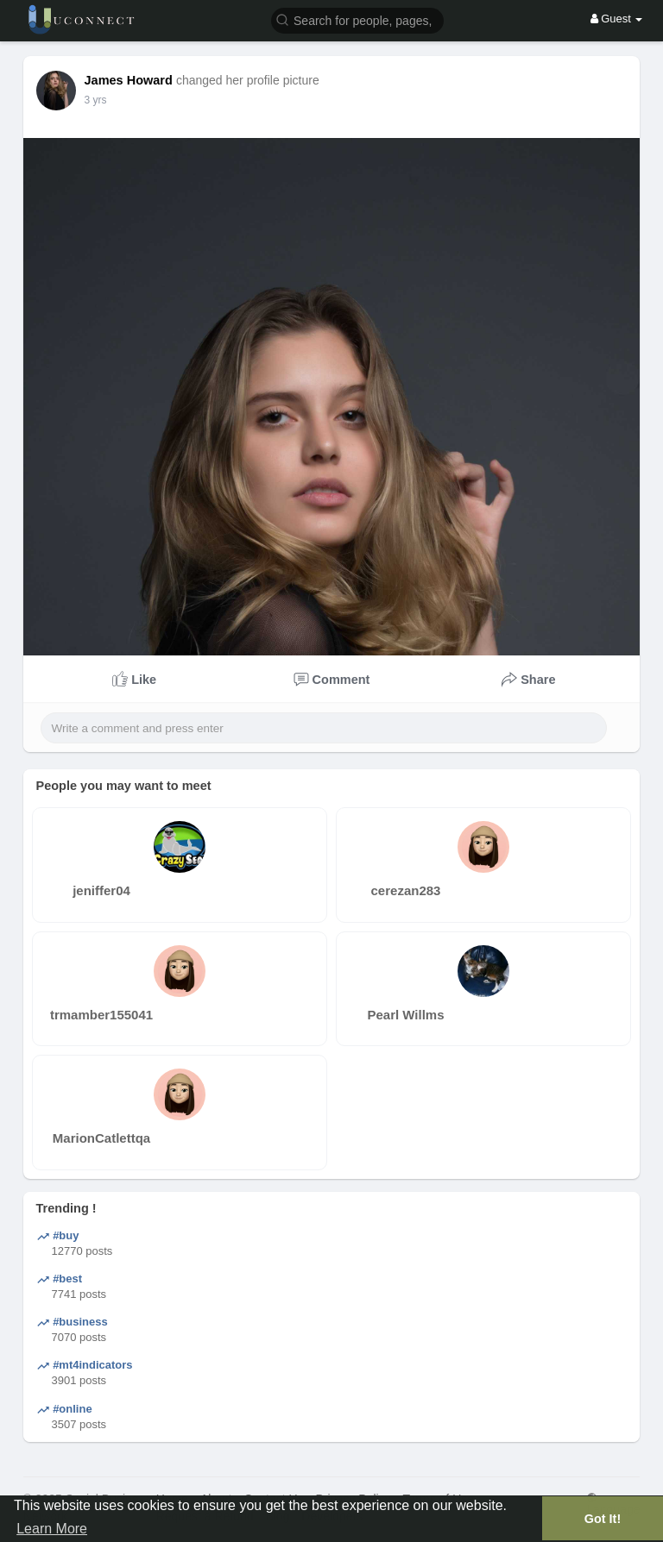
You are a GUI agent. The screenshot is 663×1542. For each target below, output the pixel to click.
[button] (357, 19)
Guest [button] (616, 18)
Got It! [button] (602, 1519)
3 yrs (96, 100)
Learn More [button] (51, 1528)
